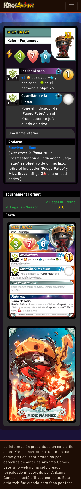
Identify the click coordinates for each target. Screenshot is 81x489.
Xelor (11, 41)
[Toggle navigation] (71, 6)
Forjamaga (29, 41)
